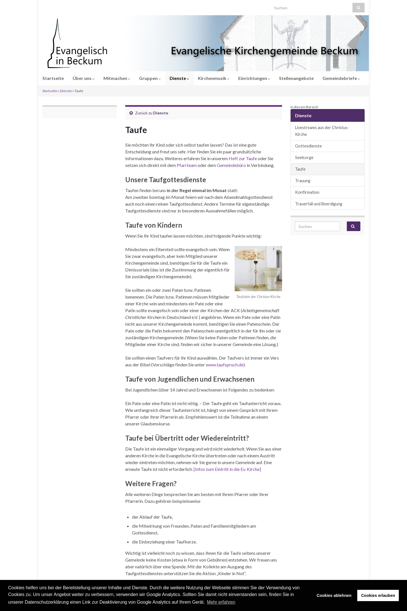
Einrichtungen (254, 78)
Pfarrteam (187, 165)
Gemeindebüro (231, 165)
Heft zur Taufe (243, 158)
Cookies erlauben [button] (378, 595)
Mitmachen (116, 78)
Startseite (53, 78)
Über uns (84, 78)
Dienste (179, 78)
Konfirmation (307, 192)
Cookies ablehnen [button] (334, 595)
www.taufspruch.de (224, 364)
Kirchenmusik (214, 78)
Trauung (302, 180)
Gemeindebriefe (341, 78)
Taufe (300, 169)
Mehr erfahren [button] (221, 602)
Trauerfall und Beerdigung (318, 203)
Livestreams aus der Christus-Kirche (322, 131)
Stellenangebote (296, 78)
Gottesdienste (308, 145)
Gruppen (150, 78)
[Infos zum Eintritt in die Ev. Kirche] (227, 469)
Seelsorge (304, 157)
